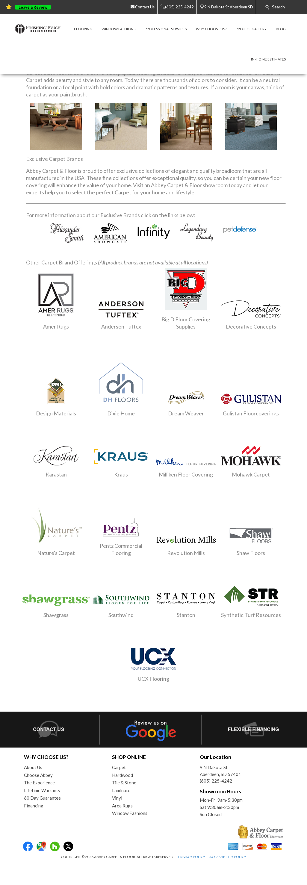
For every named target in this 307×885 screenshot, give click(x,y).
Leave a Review (33, 7)
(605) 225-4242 (216, 780)
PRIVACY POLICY (191, 856)
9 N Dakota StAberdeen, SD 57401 (220, 771)
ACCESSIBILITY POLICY (227, 856)
